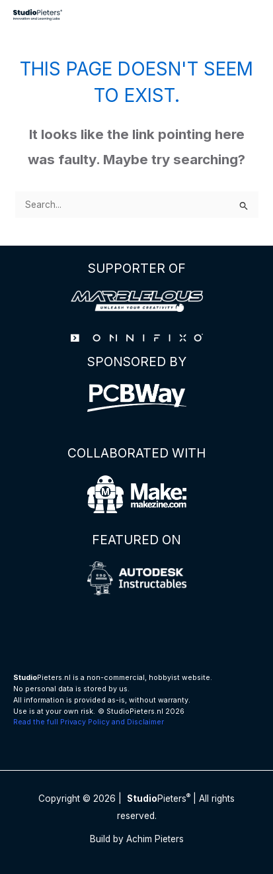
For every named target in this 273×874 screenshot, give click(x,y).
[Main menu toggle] (246, 14)
